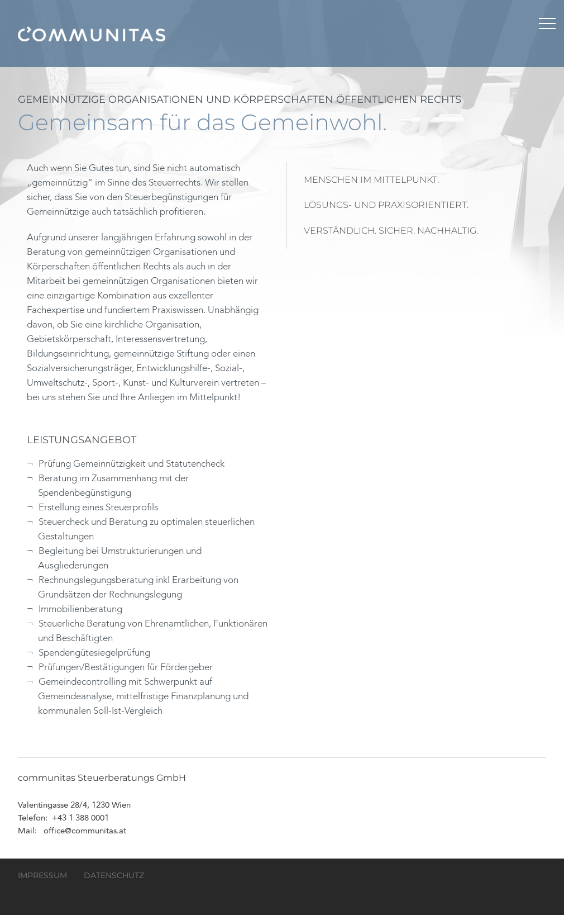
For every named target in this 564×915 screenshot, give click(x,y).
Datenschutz (114, 875)
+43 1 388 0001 (80, 818)
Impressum (42, 875)
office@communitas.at (85, 831)
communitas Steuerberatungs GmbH (91, 33)
